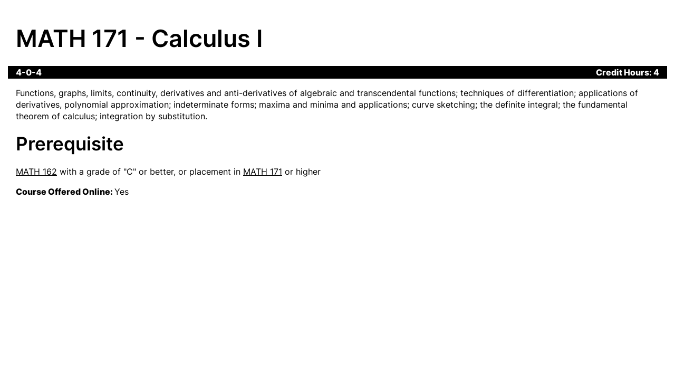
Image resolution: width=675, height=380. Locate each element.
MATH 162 (36, 171)
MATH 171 (262, 171)
